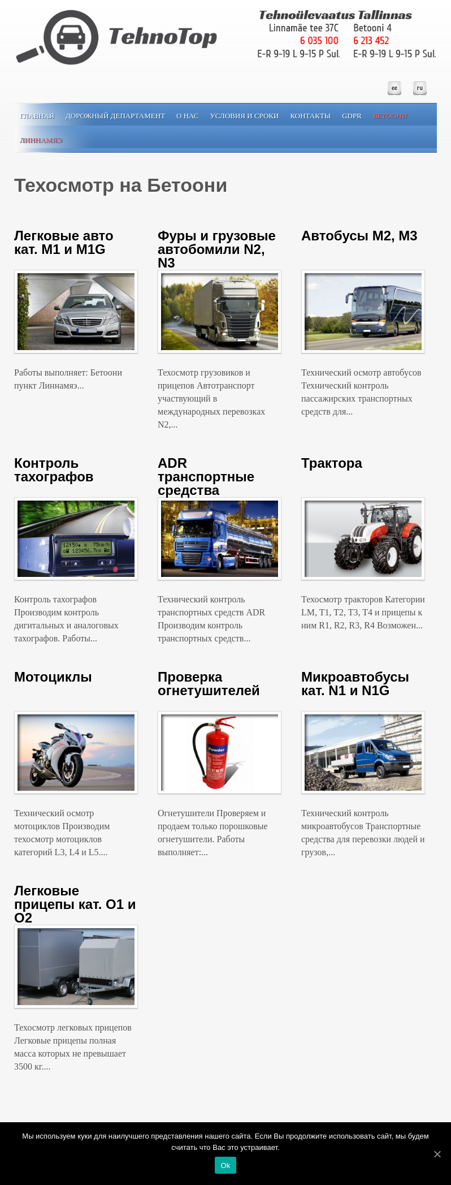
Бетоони (390, 115)
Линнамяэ (41, 140)
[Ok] (437, 1154)
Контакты (310, 115)
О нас (187, 115)
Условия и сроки (244, 115)
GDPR (352, 115)
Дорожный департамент (115, 115)
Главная (37, 115)
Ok (225, 1165)
